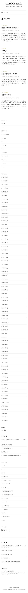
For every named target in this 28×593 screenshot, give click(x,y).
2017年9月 (3, 188)
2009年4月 (3, 300)
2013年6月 (3, 228)
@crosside (3, 430)
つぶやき (3, 123)
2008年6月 (3, 337)
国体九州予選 (6, 95)
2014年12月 (4, 210)
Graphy (17, 589)
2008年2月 (3, 351)
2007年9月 (3, 366)
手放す (3, 51)
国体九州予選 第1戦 (9, 74)
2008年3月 (3, 348)
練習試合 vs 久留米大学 (9, 28)
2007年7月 (3, 373)
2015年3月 (3, 206)
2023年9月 (3, 177)
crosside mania (14, 3)
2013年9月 (3, 224)
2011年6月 (3, 264)
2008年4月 (3, 344)
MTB (2, 469)
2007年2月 (3, 391)
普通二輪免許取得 (7, 494)
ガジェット (3, 48)
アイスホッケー (4, 25)
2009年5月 (3, 297)
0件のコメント (16, 30)
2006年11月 (4, 402)
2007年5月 (3, 380)
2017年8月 (3, 191)
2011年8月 (3, 257)
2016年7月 (3, 199)
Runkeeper (5, 152)
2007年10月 (4, 362)
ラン (2, 149)
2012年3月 (3, 235)
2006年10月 (4, 406)
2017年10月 (4, 184)
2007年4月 (3, 384)
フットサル (4, 163)
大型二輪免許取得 (7, 491)
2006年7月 (3, 417)
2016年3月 (3, 202)
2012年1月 (3, 239)
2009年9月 (3, 286)
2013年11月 (4, 220)
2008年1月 (3, 355)
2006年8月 (3, 413)
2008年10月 (4, 322)
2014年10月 (4, 213)
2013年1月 (3, 231)
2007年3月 (3, 388)
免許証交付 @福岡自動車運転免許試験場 (10, 455)
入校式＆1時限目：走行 (6, 448)
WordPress (10, 589)
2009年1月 (3, 311)
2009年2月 (3, 308)
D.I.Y (2, 465)
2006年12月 (4, 398)
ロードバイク (4, 156)
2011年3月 (3, 268)
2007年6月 (3, 377)
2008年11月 (4, 318)
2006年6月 (3, 420)
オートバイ (4, 145)
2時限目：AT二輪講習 (6, 444)
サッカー (3, 167)
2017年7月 (3, 195)
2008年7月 (3, 333)
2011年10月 (4, 249)
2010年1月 (3, 271)
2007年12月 (4, 358)
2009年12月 (4, 275)
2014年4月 (3, 217)
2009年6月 (3, 293)
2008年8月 (3, 329)
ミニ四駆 (3, 138)
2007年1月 (3, 395)
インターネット (5, 134)
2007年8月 (3, 369)
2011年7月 (3, 260)
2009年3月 (3, 304)
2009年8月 (3, 289)
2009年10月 (4, 282)
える (2, 127)
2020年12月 (4, 180)
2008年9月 (3, 326)
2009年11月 (4, 279)
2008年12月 (4, 315)
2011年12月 (4, 242)
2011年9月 (3, 253)
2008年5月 (3, 340)
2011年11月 (4, 246)
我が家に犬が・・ (5, 451)
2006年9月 (3, 409)
